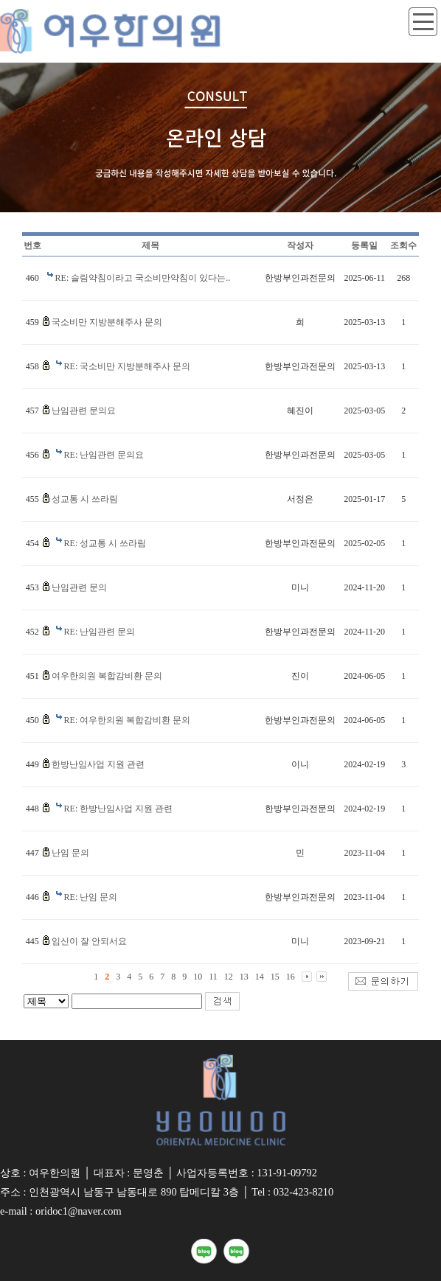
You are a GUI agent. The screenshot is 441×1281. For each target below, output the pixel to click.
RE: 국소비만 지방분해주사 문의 (127, 366)
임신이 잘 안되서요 (89, 941)
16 (290, 976)
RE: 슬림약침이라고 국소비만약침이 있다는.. (143, 278)
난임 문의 (70, 853)
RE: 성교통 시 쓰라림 (105, 543)
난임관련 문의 (79, 587)
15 (275, 976)
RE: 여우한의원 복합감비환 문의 (127, 720)
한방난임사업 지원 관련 (98, 764)
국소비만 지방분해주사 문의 (107, 322)
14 (259, 976)
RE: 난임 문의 (91, 897)
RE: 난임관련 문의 (100, 631)
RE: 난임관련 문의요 (104, 455)
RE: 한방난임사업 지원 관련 (118, 808)
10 (197, 976)
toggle (423, 22)
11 (213, 976)
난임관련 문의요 (84, 410)
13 (244, 976)
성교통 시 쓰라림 (85, 499)
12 (228, 976)
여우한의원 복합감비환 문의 (107, 676)
